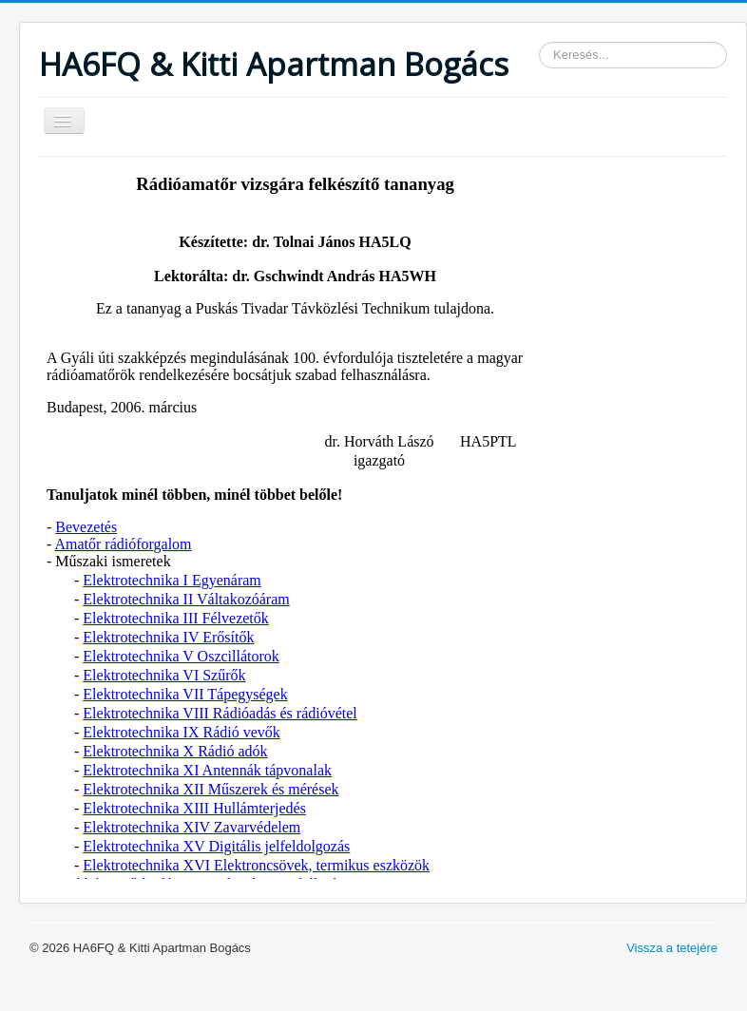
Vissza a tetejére (672, 948)
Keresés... (539, 42)
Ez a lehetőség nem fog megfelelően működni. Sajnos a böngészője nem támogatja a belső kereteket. (295, 522)
